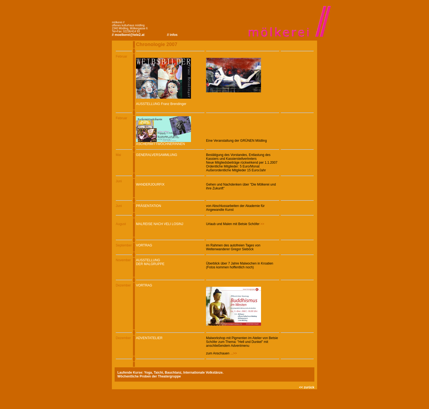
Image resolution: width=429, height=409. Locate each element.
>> (261, 224)
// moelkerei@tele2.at (128, 35)
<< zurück (306, 387)
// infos (172, 35)
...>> (233, 353)
